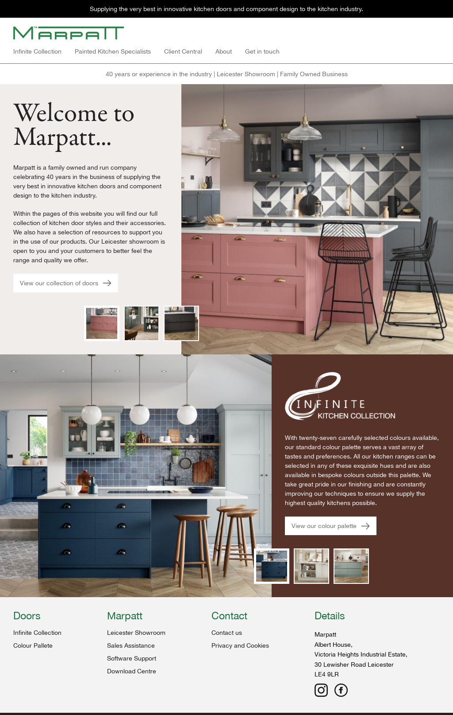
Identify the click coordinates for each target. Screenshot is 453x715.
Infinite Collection (37, 51)
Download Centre (131, 671)
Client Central (183, 51)
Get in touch (262, 51)
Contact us (226, 633)
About (223, 51)
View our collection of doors (65, 283)
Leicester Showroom (136, 633)
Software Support (131, 658)
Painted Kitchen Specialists (113, 51)
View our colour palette (331, 526)
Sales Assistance (131, 645)
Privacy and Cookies (240, 645)
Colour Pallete (33, 645)
